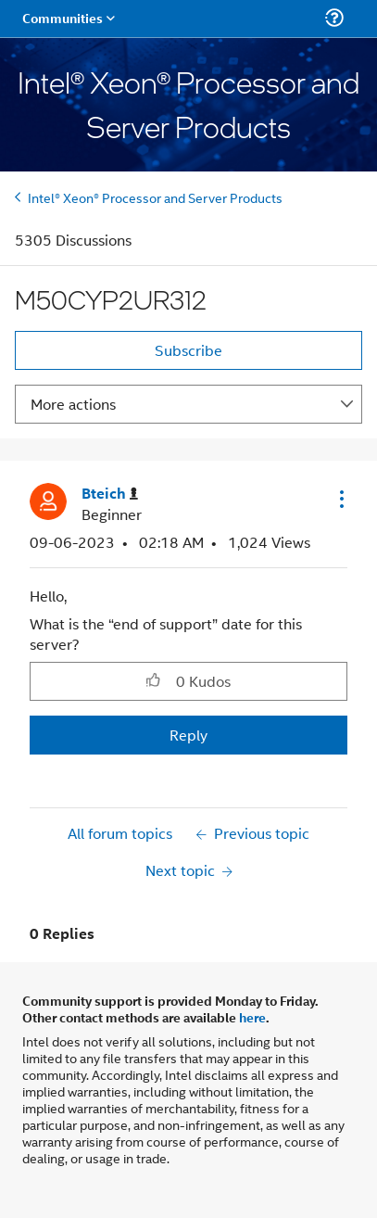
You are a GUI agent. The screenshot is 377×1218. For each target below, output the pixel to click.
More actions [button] (73, 403)
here (252, 1017)
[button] (340, 498)
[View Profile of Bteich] (110, 493)
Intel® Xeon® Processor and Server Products (155, 197)
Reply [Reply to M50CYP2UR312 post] (188, 734)
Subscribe (188, 350)
